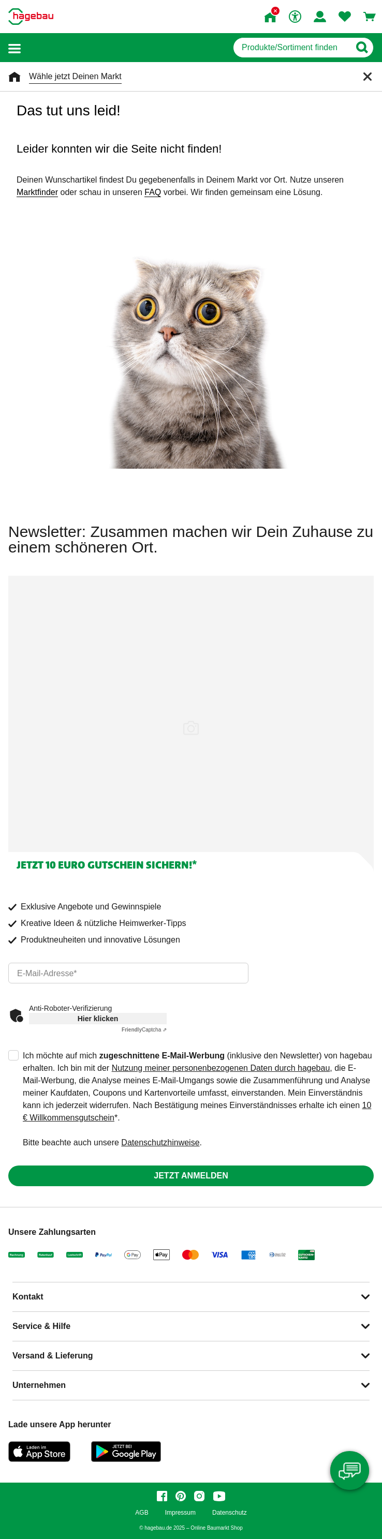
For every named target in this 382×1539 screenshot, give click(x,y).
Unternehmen (39, 1385)
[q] (291, 47)
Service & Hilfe (41, 1326)
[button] (14, 48)
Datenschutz (229, 1513)
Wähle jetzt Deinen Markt (75, 76)
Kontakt (27, 1296)
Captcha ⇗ (144, 1030)
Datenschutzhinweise (160, 1142)
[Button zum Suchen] (361, 47)
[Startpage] (30, 16)
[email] (128, 973)
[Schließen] (367, 76)
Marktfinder (37, 192)
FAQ (152, 192)
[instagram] (199, 1496)
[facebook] (162, 1496)
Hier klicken (98, 1018)
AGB (141, 1513)
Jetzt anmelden (191, 1175)
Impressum (180, 1513)
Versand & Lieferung (52, 1355)
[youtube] (219, 1496)
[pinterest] (180, 1496)
